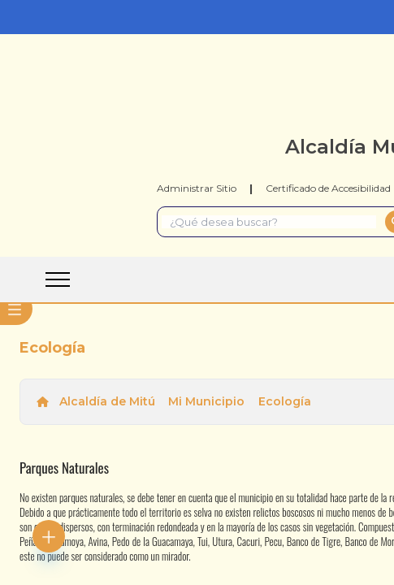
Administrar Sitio (196, 188)
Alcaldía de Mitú (107, 401)
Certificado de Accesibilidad (328, 188)
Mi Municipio (206, 401)
